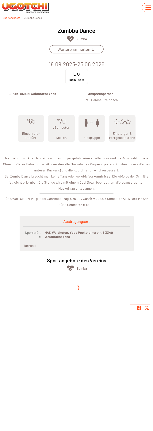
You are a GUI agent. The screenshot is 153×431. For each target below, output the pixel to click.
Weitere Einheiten (76, 49)
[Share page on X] (146, 307)
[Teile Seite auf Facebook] (139, 307)
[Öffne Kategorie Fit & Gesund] (70, 38)
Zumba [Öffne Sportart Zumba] (82, 39)
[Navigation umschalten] (148, 8)
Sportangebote (11, 17)
